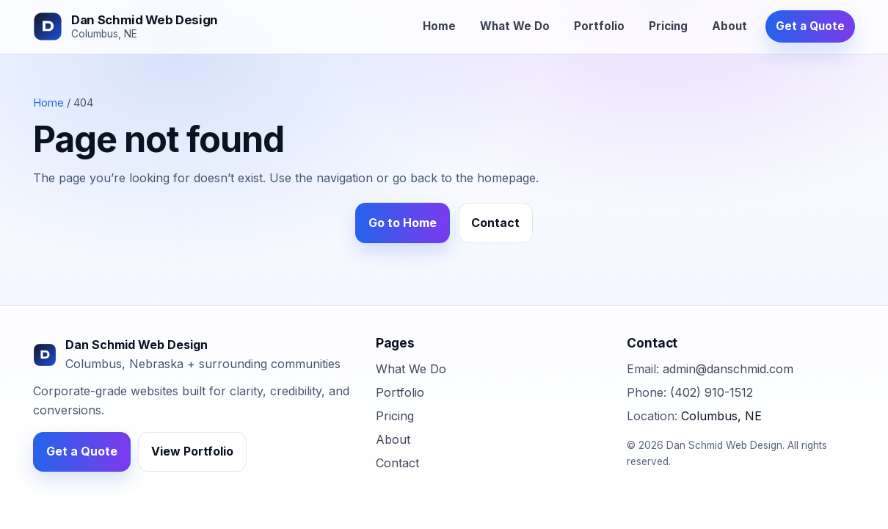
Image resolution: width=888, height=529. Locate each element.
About (729, 26)
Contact (495, 222)
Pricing (668, 26)
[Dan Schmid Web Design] (125, 26)
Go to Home (402, 222)
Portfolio (599, 26)
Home (439, 26)
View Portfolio (192, 451)
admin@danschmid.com (728, 368)
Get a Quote (810, 26)
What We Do (515, 26)
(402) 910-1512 (711, 392)
